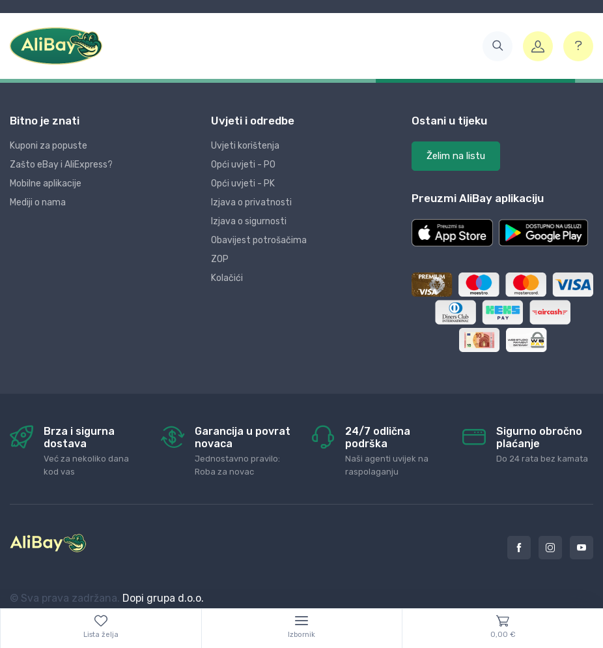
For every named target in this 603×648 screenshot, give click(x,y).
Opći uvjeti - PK (243, 183)
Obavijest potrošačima (259, 240)
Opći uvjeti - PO (243, 164)
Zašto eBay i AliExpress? (61, 164)
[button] (497, 46)
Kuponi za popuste (48, 145)
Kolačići (227, 278)
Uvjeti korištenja (245, 145)
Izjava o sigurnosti (249, 221)
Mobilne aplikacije (45, 183)
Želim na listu (456, 156)
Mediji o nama (38, 202)
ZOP (220, 259)
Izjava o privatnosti (251, 202)
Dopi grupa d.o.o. (163, 598)
